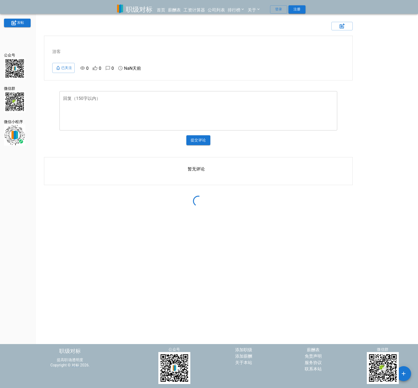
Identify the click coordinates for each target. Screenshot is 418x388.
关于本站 (243, 362)
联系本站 (313, 368)
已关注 (63, 68)
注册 (297, 9)
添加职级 (243, 349)
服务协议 (313, 362)
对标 (75, 365)
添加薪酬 (243, 356)
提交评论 (198, 140)
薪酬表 (313, 349)
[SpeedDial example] (403, 373)
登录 (278, 9)
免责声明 (313, 356)
